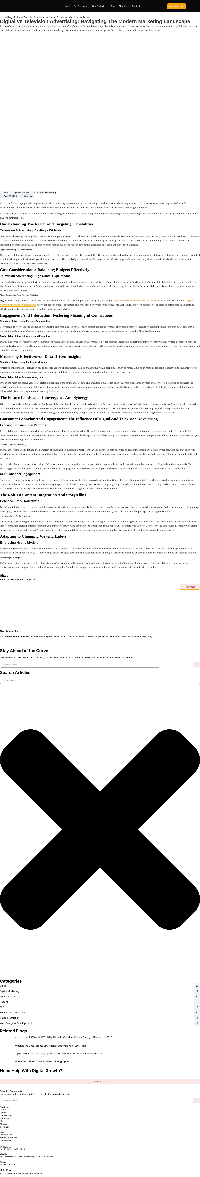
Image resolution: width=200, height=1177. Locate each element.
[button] (4, 579)
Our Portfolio (98, 6)
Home (67, 6)
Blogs (10, 17)
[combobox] (100, 681)
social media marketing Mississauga (135, 300)
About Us (123, 6)
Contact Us (137, 6)
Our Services (80, 6)
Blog (112, 6)
